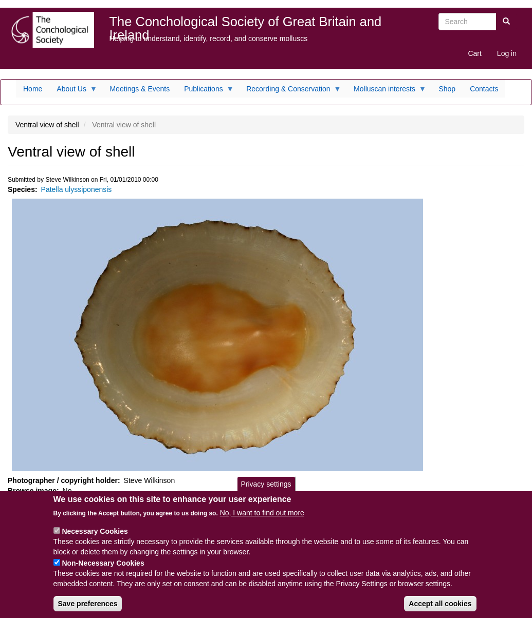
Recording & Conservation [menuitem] (290, 91)
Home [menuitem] (32, 89)
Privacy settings (266, 491)
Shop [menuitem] (446, 89)
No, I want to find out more (262, 520)
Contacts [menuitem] (484, 89)
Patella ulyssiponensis (76, 189)
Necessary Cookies (94, 538)
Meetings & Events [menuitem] (139, 89)
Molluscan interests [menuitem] (386, 91)
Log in (507, 53)
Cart (474, 53)
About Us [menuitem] (73, 91)
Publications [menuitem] (205, 91)
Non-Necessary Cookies (103, 570)
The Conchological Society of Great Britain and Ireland (245, 23)
